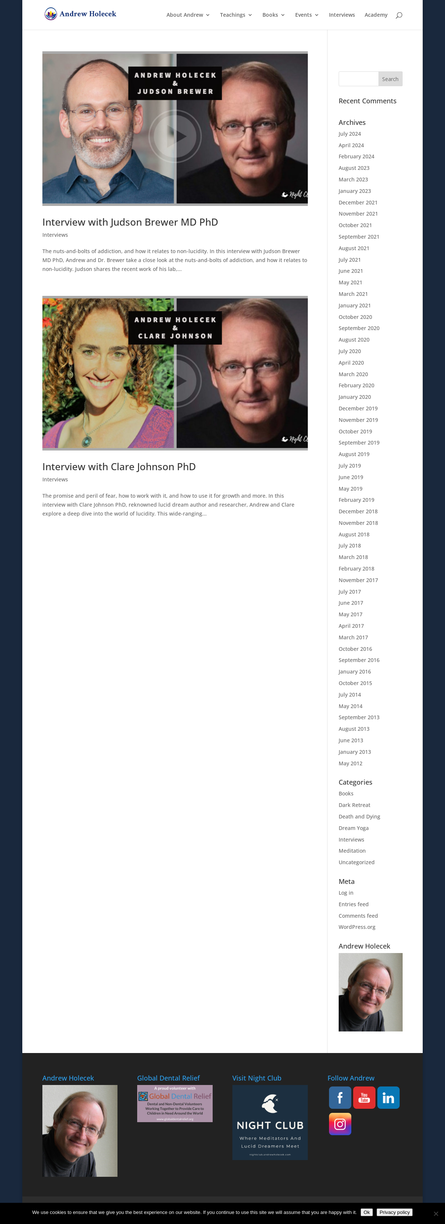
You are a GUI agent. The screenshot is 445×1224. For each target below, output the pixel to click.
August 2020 (354, 339)
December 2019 (358, 408)
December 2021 (358, 202)
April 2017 (351, 625)
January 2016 (355, 671)
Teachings (232, 15)
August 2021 (354, 248)
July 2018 (350, 545)
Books (270, 15)
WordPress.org (357, 926)
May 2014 (350, 706)
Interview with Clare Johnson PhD (119, 466)
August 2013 (354, 728)
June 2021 (351, 270)
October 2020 (355, 316)
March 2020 (353, 374)
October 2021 (355, 225)
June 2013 (351, 740)
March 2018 (353, 557)
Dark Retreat (354, 804)
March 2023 (353, 179)
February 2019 (356, 499)
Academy (376, 15)
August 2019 (354, 454)
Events (303, 15)
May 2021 (350, 282)
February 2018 (356, 568)
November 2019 (358, 419)
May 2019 (350, 488)
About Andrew (185, 15)
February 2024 (356, 156)
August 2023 (354, 167)
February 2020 (356, 385)
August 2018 (354, 534)
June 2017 (351, 602)
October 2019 (355, 431)
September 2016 (359, 659)
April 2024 (351, 145)
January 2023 (355, 190)
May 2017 (350, 614)
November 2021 (358, 213)
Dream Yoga (354, 827)
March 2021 (353, 293)
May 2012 (350, 763)
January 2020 (355, 396)
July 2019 (350, 465)
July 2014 (350, 694)
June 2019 (351, 477)
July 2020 (350, 351)
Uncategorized (357, 862)
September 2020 (359, 328)
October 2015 (355, 683)
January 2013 (355, 751)
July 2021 (350, 259)
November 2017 (358, 580)
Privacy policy (395, 1212)
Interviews (342, 15)
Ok (367, 1212)
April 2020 (351, 362)
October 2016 (355, 648)
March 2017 (353, 637)
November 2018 (358, 522)
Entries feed (354, 904)
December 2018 (358, 511)
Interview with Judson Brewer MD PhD (130, 222)
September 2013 (359, 717)
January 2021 (355, 305)
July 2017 (350, 591)
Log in (346, 892)
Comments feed (358, 915)
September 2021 (359, 236)
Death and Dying (359, 816)
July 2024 (350, 133)
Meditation (352, 850)
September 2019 (359, 442)
